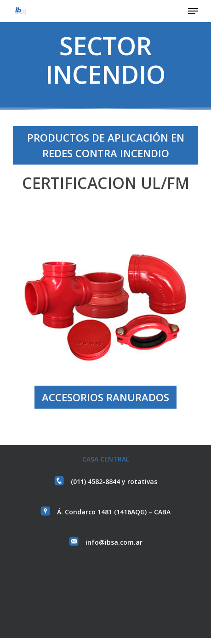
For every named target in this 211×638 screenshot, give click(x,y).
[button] (193, 11)
